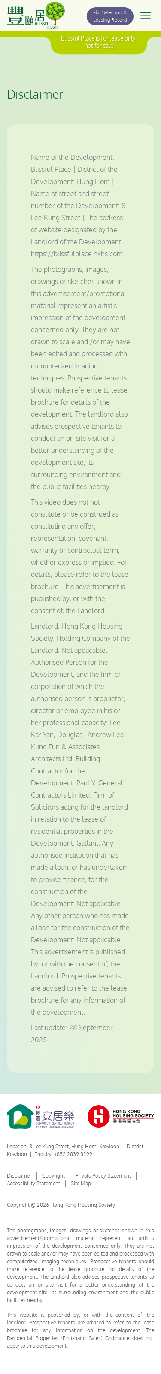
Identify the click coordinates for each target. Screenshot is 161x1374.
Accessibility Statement (33, 1183)
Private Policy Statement (103, 1175)
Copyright (53, 1175)
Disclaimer (19, 1175)
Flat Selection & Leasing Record (110, 16)
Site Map (81, 1183)
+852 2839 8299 (73, 1154)
